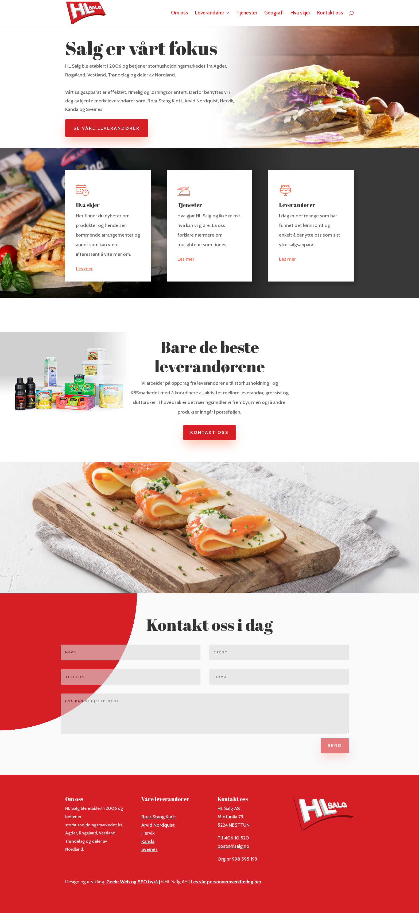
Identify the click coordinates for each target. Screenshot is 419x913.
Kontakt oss (330, 13)
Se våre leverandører (110, 128)
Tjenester (246, 13)
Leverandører (209, 13)
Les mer (84, 269)
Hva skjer (300, 13)
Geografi (274, 13)
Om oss (179, 13)
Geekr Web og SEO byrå (132, 882)
